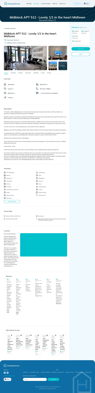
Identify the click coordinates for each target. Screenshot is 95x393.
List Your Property (46, 3)
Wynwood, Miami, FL (12, 40)
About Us (55, 3)
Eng (86, 4)
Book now (81, 48)
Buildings (29, 3)
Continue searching (10, 28)
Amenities (20, 72)
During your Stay (69, 372)
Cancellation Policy (34, 372)
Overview (6, 72)
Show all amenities (12, 201)
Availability (35, 72)
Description (13, 72)
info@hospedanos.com (9, 375)
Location (43, 72)
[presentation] (72, 381)
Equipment (25, 372)
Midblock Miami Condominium (14, 43)
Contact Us (62, 3)
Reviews (49, 72)
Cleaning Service (79, 372)
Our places (36, 3)
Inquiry (80, 54)
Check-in (77, 31)
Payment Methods (45, 372)
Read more (58, 303)
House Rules (28, 72)
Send (52, 379)
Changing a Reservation (58, 372)
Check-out (86, 31)
